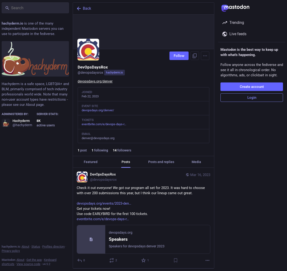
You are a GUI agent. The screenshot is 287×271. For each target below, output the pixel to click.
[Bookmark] (175, 260)
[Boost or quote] (113, 260)
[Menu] (205, 56)
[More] (207, 260)
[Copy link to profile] (194, 56)
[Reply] (81, 260)
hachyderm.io (114, 72)
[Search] (35, 7)
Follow (179, 56)
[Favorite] (145, 260)
